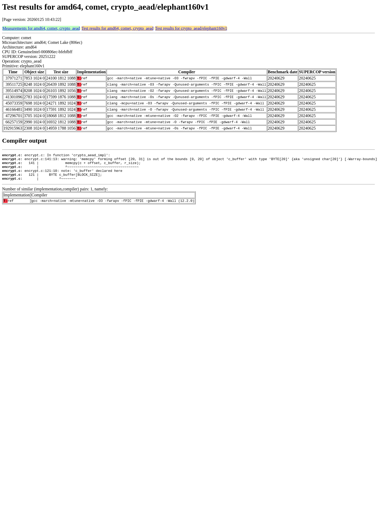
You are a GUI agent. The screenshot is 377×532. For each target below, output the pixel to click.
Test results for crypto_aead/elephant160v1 (191, 28)
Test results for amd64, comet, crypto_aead (118, 28)
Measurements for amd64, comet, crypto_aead (41, 28)
